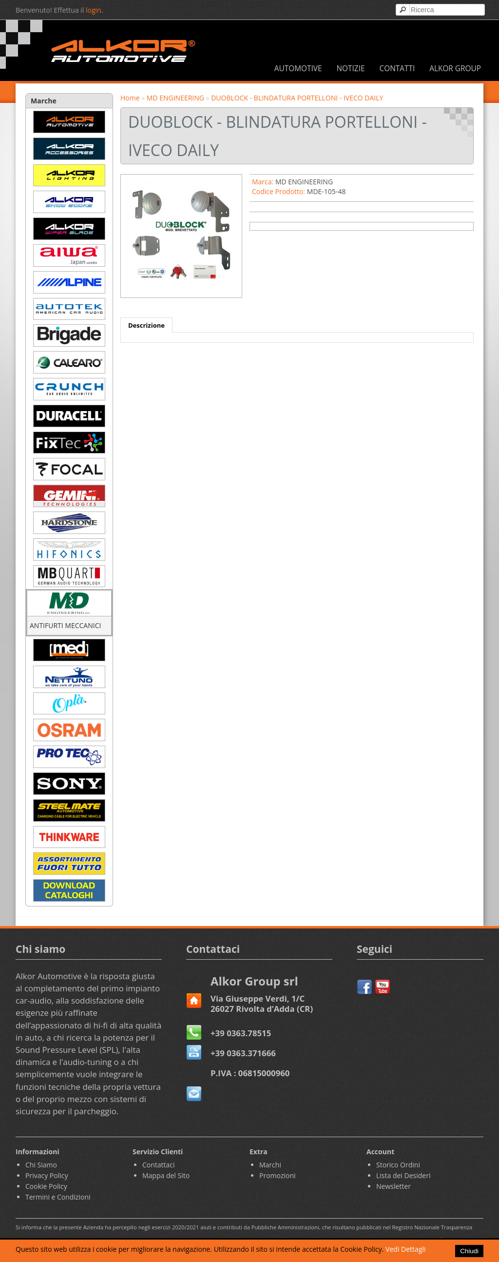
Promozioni (277, 1175)
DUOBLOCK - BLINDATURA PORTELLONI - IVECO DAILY (297, 97)
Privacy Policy (46, 1175)
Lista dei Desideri (403, 1175)
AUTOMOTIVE (298, 68)
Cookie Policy (46, 1186)
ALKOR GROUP (455, 68)
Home (130, 97)
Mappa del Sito (166, 1175)
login (93, 10)
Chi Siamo (41, 1164)
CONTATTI (397, 68)
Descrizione (146, 325)
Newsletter (393, 1186)
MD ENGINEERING (175, 97)
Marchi (270, 1164)
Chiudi (469, 1251)
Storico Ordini (398, 1164)
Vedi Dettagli (405, 1249)
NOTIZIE (350, 68)
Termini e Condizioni (58, 1197)
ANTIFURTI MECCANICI (65, 625)
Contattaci (158, 1164)
